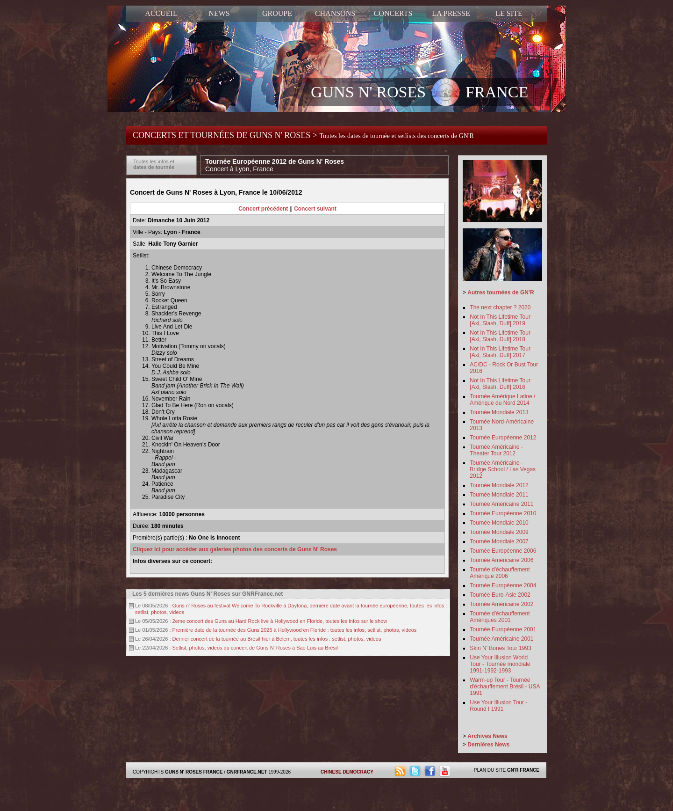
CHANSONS (335, 13)
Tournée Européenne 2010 (503, 513)
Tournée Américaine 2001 (501, 639)
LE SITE (508, 13)
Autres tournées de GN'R (500, 292)
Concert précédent (263, 208)
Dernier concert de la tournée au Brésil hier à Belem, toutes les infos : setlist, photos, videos (276, 639)
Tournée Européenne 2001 (503, 629)
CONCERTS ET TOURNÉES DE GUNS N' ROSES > (303, 135)
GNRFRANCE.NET (247, 771)
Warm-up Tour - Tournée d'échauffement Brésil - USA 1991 (504, 686)
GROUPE (277, 13)
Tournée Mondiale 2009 (499, 532)
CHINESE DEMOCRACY (347, 771)
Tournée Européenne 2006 (503, 551)
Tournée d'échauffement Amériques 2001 (500, 616)
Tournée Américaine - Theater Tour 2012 (496, 450)
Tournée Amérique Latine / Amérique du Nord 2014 (502, 399)
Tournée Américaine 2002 (501, 604)
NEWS (218, 13)
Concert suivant (315, 208)
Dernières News (488, 744)
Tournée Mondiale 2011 (499, 494)
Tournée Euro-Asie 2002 (500, 595)
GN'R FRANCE (523, 770)
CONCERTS (393, 13)
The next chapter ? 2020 (500, 307)
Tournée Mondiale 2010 (499, 522)
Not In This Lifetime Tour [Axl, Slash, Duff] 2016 (500, 383)
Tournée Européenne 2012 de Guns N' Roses (274, 165)
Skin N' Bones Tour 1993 (500, 648)
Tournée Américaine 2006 (501, 560)
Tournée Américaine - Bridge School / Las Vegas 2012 (503, 469)
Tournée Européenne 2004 (503, 585)
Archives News (487, 736)
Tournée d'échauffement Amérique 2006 (500, 572)
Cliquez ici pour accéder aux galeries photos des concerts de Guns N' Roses (235, 549)
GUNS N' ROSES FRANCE (419, 93)
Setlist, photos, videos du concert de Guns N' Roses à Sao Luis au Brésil (255, 647)
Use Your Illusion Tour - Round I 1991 (498, 705)
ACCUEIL (161, 13)
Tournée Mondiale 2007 (499, 541)
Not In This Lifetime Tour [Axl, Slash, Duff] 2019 (500, 320)
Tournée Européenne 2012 (503, 437)
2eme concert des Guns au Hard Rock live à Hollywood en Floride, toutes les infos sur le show (279, 621)
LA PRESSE (451, 13)
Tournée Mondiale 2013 (499, 412)
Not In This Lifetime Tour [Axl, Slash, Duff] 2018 (500, 336)
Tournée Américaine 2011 (501, 504)
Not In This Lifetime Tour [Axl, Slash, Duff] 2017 (500, 351)
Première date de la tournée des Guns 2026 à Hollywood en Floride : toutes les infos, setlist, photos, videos (294, 630)
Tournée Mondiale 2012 (499, 485)
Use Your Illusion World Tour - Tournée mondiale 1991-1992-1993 (500, 664)
